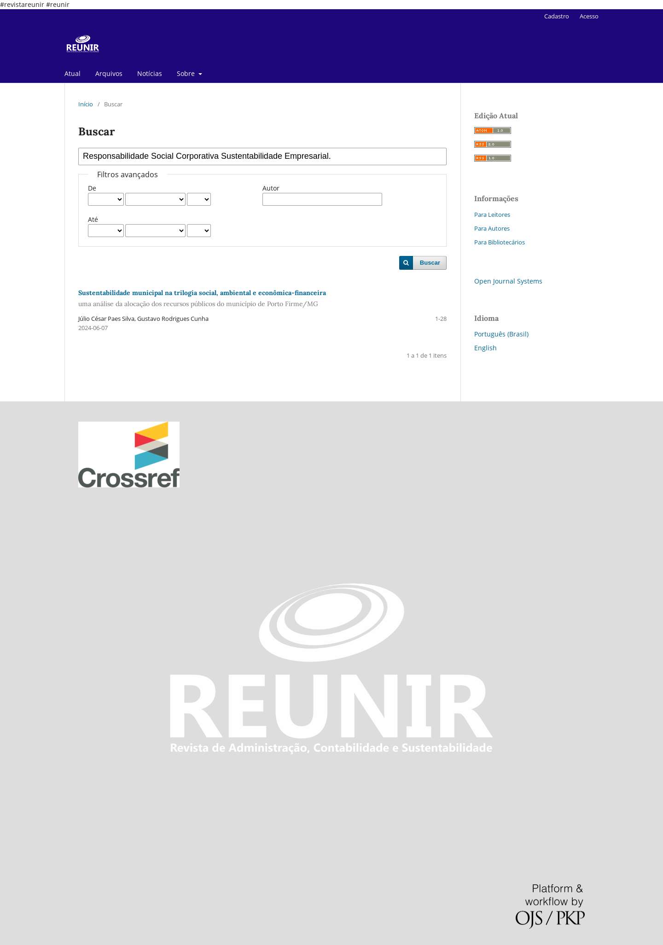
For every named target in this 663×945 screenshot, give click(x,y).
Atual (72, 73)
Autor (270, 188)
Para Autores (492, 228)
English (485, 347)
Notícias (149, 73)
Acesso (589, 16)
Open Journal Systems (508, 281)
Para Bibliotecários (499, 242)
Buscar (430, 262)
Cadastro (556, 16)
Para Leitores (492, 214)
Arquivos (108, 73)
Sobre (187, 73)
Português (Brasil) (501, 334)
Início (85, 104)
